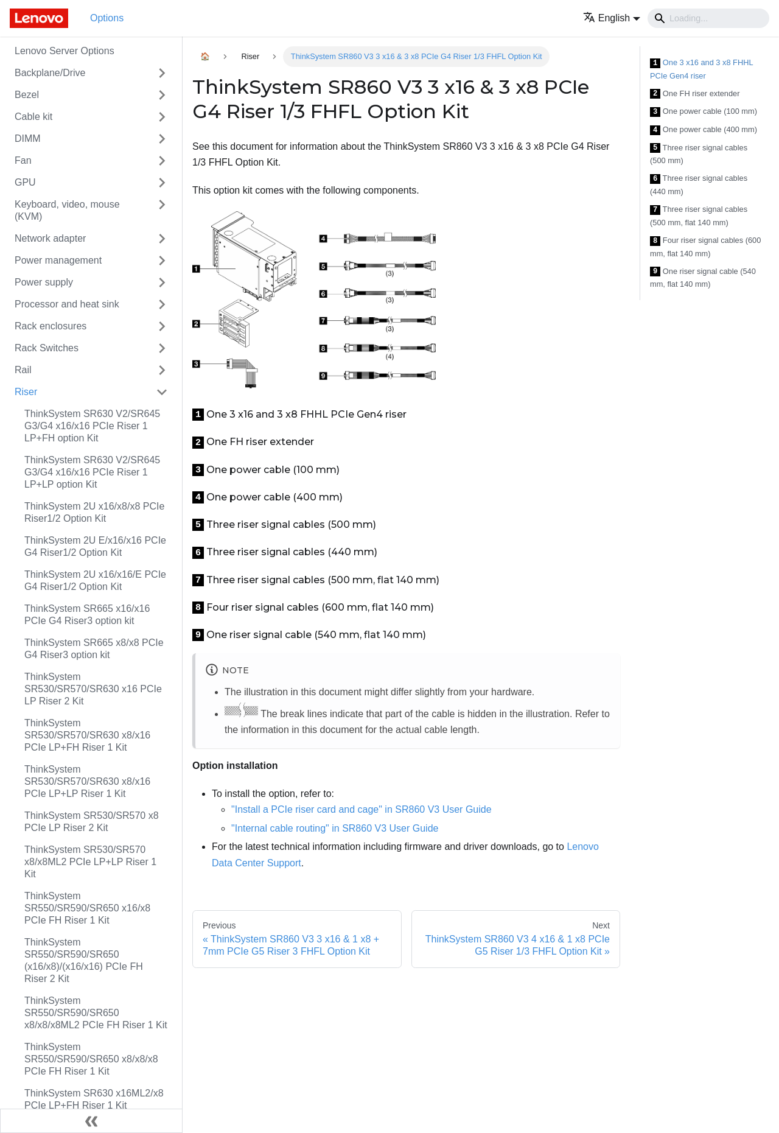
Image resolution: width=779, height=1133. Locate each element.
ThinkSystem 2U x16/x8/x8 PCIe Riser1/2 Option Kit (94, 512)
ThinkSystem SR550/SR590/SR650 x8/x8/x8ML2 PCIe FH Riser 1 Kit (95, 1012)
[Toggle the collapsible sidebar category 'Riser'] (162, 392)
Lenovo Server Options (64, 51)
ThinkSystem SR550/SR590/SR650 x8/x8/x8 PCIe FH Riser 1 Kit (91, 1059)
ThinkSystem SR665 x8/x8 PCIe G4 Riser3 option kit (94, 648)
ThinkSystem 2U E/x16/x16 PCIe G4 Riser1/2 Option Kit (95, 546)
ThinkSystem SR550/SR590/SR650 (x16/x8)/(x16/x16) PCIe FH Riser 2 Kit (83, 960)
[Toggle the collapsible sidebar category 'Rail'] (162, 370)
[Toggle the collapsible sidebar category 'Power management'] (162, 260)
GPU (25, 182)
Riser (26, 392)
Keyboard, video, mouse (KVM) (67, 210)
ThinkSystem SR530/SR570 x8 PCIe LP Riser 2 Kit (91, 821)
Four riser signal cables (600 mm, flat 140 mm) (705, 247)
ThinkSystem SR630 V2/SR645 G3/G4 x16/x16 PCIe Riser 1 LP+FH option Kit (92, 426)
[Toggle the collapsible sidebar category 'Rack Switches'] (162, 348)
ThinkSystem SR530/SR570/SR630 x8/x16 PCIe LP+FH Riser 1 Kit (87, 735)
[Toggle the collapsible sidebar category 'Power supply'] (162, 282)
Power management (58, 260)
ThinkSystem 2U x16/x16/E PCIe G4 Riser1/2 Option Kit (95, 580)
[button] (611, 18)
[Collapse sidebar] (91, 1121)
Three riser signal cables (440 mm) (698, 185)
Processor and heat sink (67, 304)
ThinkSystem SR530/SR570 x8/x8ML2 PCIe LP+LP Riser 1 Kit (90, 861)
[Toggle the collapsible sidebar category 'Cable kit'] (162, 117)
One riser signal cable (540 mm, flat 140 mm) (703, 278)
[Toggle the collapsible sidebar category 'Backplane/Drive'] (162, 73)
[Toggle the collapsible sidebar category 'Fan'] (162, 160)
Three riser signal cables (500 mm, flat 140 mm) (698, 216)
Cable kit (33, 116)
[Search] (708, 18)
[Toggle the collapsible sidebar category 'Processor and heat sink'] (162, 304)
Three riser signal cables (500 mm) (698, 154)
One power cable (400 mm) (703, 130)
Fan (23, 160)
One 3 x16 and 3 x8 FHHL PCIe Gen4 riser (701, 69)
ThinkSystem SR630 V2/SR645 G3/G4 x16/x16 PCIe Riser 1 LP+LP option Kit (92, 472)
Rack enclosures (50, 326)
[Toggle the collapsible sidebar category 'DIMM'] (162, 139)
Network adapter (50, 238)
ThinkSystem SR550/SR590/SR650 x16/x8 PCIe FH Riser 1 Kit (87, 908)
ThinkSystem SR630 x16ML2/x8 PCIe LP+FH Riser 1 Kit (94, 1099)
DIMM (28, 138)
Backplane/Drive (50, 73)
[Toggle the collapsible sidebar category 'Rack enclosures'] (162, 326)
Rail (23, 370)
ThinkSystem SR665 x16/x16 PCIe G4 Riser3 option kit (87, 614)
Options (107, 18)
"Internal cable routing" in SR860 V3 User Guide (334, 828)
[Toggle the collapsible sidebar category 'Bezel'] (162, 95)
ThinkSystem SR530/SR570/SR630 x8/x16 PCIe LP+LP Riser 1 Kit (87, 781)
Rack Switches (47, 348)
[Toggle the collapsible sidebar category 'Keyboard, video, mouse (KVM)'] (162, 210)
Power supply (44, 282)
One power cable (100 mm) (703, 112)
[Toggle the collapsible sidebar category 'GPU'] (162, 182)
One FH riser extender (694, 94)
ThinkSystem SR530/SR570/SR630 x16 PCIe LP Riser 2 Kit (93, 689)
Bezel (27, 94)
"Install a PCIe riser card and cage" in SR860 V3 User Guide (361, 809)
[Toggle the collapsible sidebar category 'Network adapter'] (162, 238)
